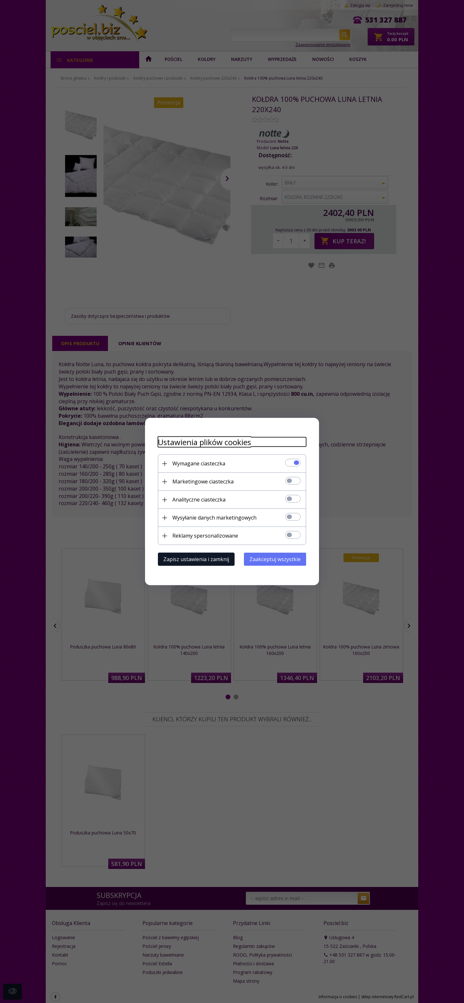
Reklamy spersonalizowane (205, 535)
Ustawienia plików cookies (204, 442)
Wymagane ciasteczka (198, 463)
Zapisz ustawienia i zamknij (196, 559)
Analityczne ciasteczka (199, 499)
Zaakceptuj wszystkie (275, 559)
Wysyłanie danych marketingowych (214, 517)
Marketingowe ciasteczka (203, 481)
